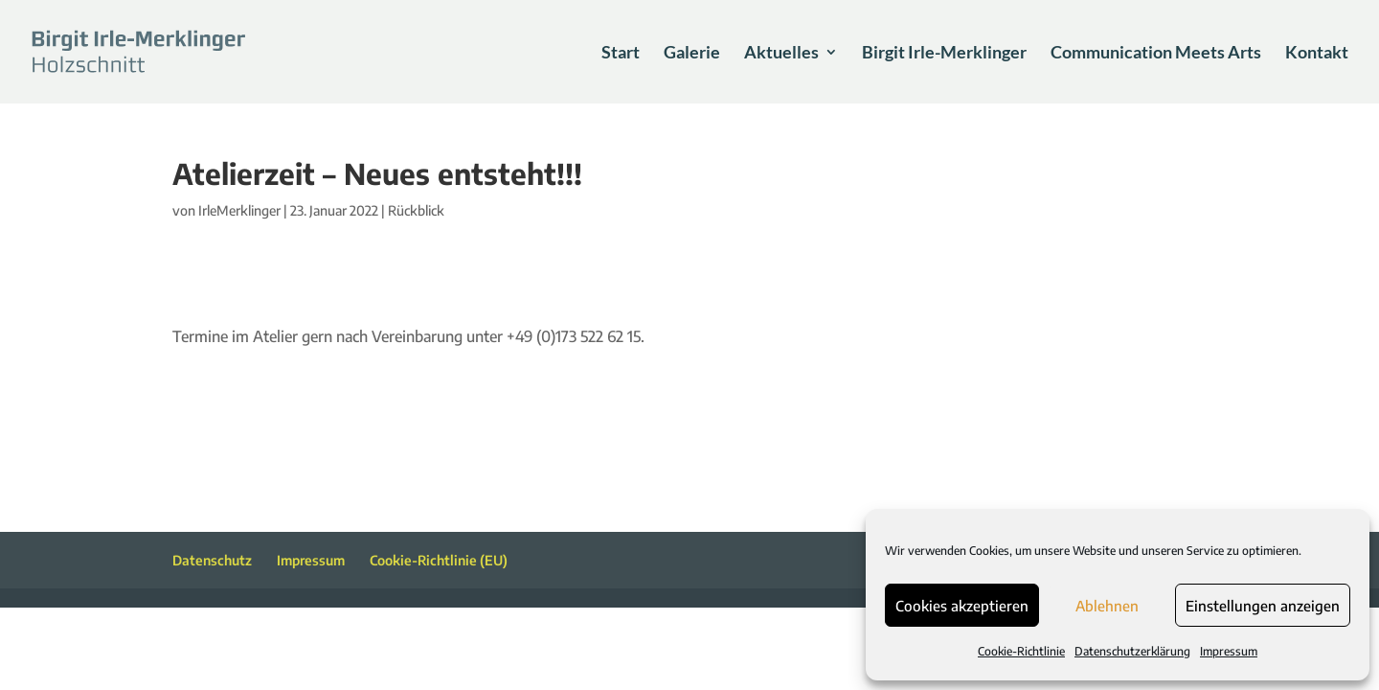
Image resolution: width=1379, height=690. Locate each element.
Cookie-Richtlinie (1021, 651)
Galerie (692, 53)
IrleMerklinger (239, 210)
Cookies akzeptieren (962, 605)
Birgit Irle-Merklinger (944, 53)
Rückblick (416, 210)
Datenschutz (212, 560)
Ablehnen (1107, 605)
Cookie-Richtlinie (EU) (439, 560)
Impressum (1228, 651)
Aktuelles (781, 53)
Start (620, 53)
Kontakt (1316, 53)
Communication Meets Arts (1156, 53)
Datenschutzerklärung (1132, 651)
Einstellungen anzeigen (1263, 605)
